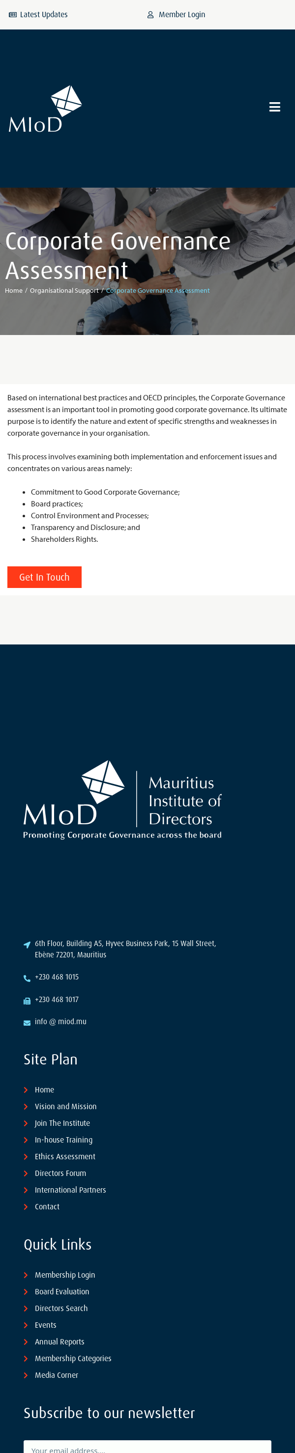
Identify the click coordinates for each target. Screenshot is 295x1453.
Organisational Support (64, 290)
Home (14, 290)
